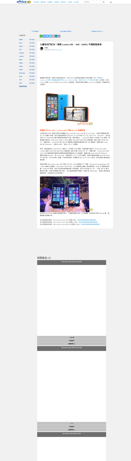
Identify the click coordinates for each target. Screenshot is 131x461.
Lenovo (21, 56)
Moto (20, 59)
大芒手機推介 (35, 31)
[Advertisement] (75, 64)
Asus (20, 43)
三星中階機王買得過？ (66, 31)
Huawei (21, 53)
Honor (21, 46)
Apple (21, 39)
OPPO (21, 66)
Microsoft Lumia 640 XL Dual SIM (72, 261)
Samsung (22, 73)
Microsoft (59, 50)
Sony (20, 76)
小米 (20, 83)
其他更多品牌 (23, 86)
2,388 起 (71, 337)
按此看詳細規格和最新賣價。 (87, 220)
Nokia (21, 63)
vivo (20, 79)
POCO (21, 69)
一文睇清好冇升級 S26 (96, 31)
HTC (20, 49)
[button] (111, 2)
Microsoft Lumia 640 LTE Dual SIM (71, 347)
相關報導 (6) (71, 344)
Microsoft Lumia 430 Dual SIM (72, 433)
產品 (33, 39)
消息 (30, 39)
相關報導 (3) (71, 430)
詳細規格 (71, 340)
